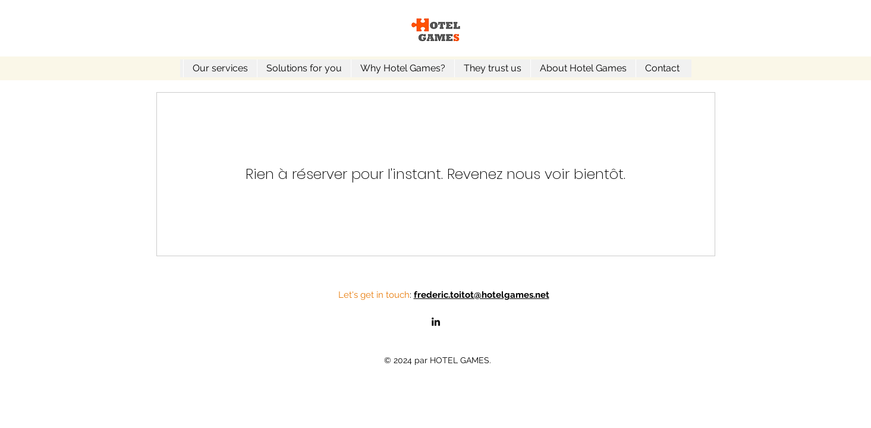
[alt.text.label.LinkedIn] (436, 322)
